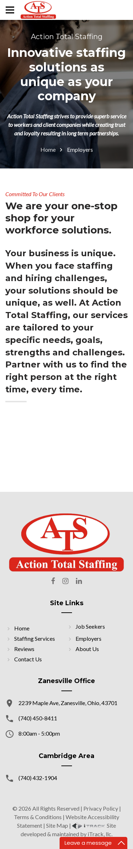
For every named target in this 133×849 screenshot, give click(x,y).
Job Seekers (90, 626)
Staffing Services (34, 638)
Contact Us (28, 659)
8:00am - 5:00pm (39, 733)
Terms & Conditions (38, 816)
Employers (88, 638)
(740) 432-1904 (37, 777)
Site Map (57, 825)
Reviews (24, 648)
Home (48, 149)
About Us (87, 648)
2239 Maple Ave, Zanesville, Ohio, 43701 (67, 702)
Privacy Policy (100, 808)
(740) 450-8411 (37, 718)
